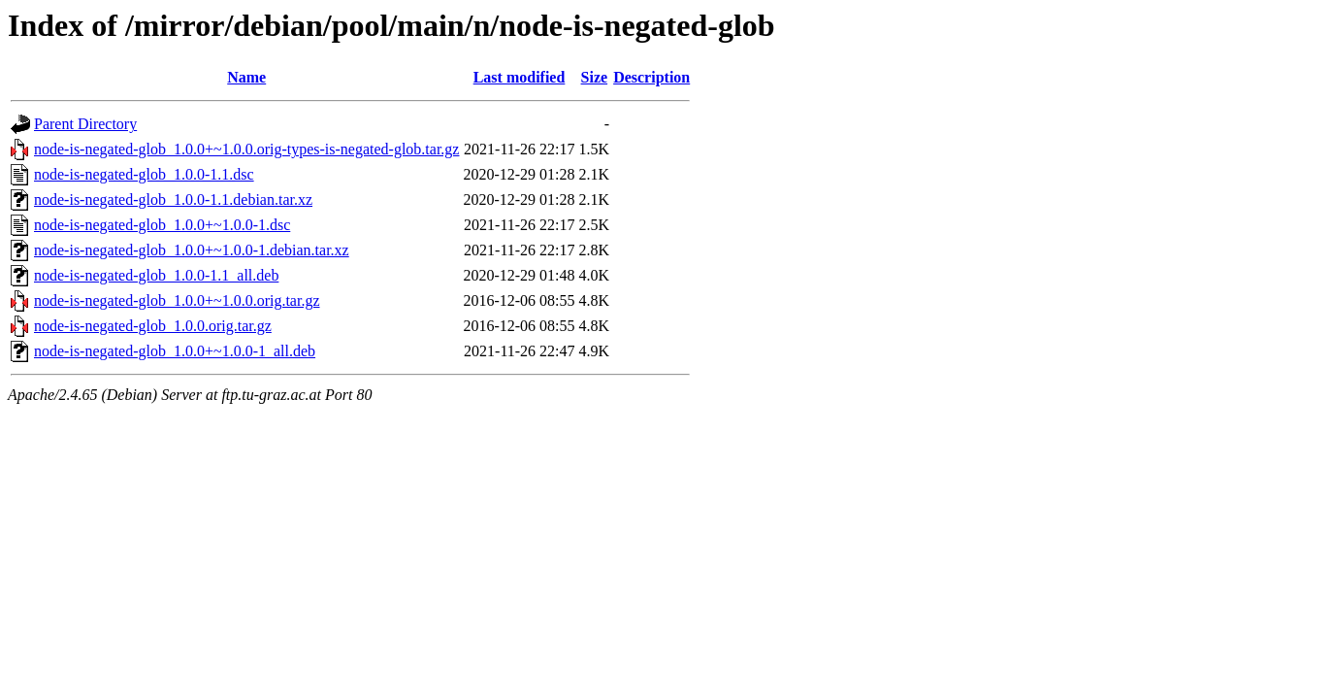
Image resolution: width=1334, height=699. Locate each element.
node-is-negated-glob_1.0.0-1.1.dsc (144, 174)
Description (651, 77)
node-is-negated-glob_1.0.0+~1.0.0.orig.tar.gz (177, 300)
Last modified (519, 77)
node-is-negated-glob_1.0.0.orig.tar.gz (153, 325)
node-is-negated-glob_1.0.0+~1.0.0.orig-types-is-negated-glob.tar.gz (246, 149)
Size (594, 77)
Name (246, 77)
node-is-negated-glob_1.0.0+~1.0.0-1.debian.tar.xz (191, 250)
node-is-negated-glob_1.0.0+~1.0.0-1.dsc (162, 224)
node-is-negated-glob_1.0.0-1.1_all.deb (156, 275)
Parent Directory (85, 124)
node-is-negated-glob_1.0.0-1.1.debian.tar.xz (173, 199)
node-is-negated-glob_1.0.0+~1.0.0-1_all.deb (174, 351)
